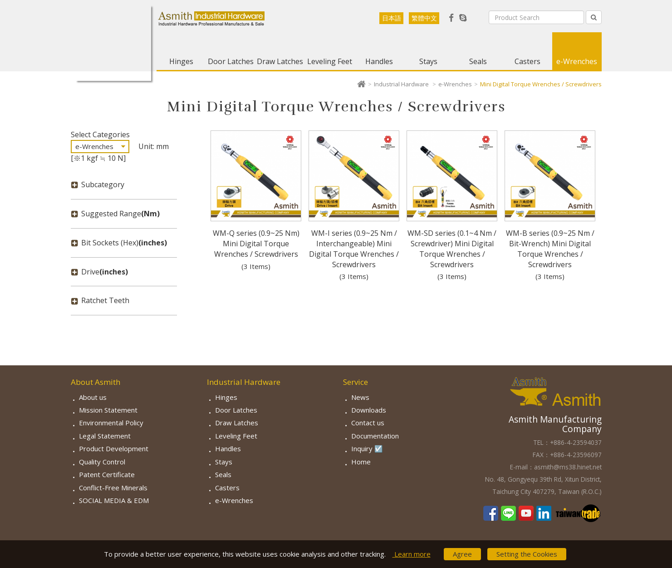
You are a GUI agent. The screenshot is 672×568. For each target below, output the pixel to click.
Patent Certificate (107, 474)
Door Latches (231, 61)
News (360, 397)
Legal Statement (105, 435)
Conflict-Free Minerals (113, 487)
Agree (462, 553)
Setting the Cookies (526, 553)
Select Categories (100, 135)
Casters (527, 61)
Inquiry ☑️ (367, 448)
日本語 (391, 18)
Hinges (181, 61)
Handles (379, 61)
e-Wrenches (576, 61)
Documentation (375, 435)
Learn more (411, 553)
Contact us (367, 422)
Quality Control (102, 461)
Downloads (368, 409)
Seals (478, 61)
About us (93, 397)
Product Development (113, 448)
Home (361, 461)
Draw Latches (280, 61)
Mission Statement (108, 409)
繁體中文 (424, 18)
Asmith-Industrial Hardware (113, 43)
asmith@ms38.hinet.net (568, 467)
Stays (428, 61)
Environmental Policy (111, 422)
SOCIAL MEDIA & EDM (114, 500)
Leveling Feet (329, 61)
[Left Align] (594, 17)
